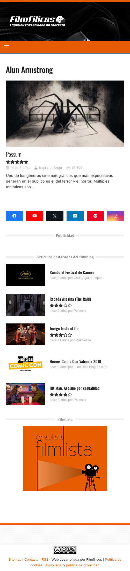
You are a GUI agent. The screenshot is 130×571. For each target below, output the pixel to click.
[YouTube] (34, 216)
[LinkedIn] (75, 216)
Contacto (31, 559)
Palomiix (80, 310)
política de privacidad (82, 565)
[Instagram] (115, 216)
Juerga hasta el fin (63, 328)
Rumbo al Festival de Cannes (71, 272)
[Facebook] (14, 216)
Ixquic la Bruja (50, 168)
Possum (13, 154)
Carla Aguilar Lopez (88, 278)
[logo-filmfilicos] (38, 21)
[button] (6, 47)
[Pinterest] (95, 216)
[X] (54, 216)
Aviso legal (53, 565)
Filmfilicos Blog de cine (90, 367)
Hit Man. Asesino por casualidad (74, 388)
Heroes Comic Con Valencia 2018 (75, 361)
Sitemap (15, 559)
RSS (45, 559)
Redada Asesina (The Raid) (70, 298)
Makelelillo (83, 340)
